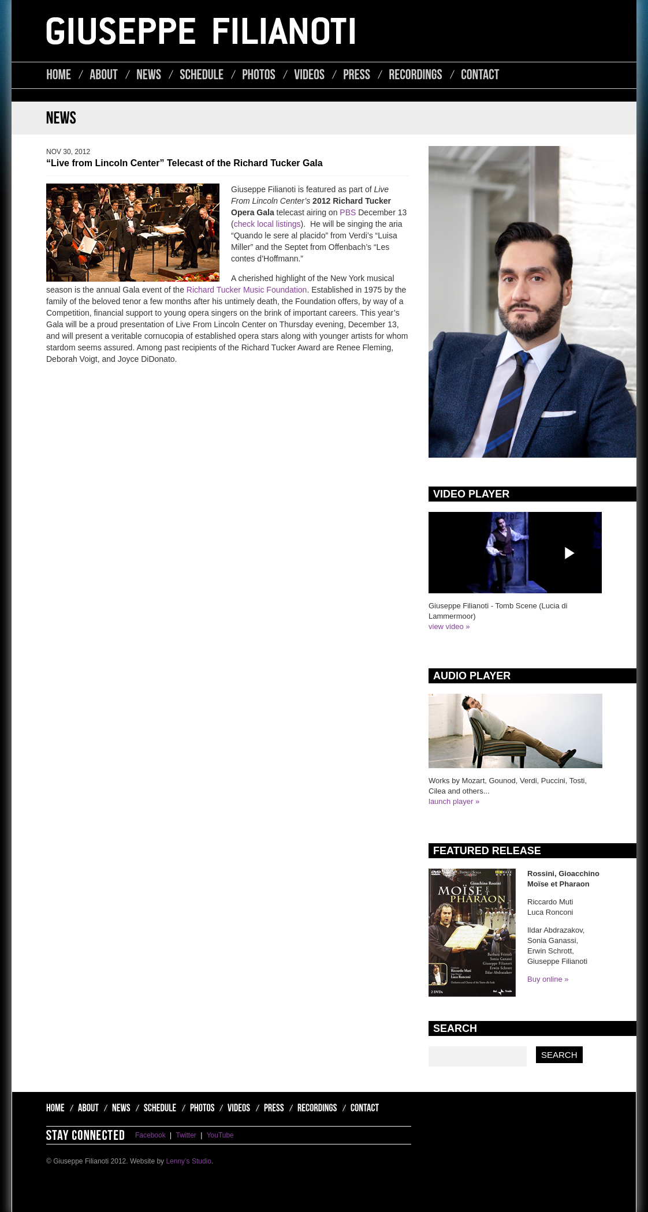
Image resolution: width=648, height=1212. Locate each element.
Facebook (150, 1135)
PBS (348, 212)
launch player (451, 801)
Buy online (545, 979)
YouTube (220, 1135)
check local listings (267, 224)
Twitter (186, 1135)
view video (446, 626)
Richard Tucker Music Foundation (247, 289)
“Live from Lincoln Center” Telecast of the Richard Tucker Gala (184, 163)
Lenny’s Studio (188, 1161)
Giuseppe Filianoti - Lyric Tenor (200, 30)
